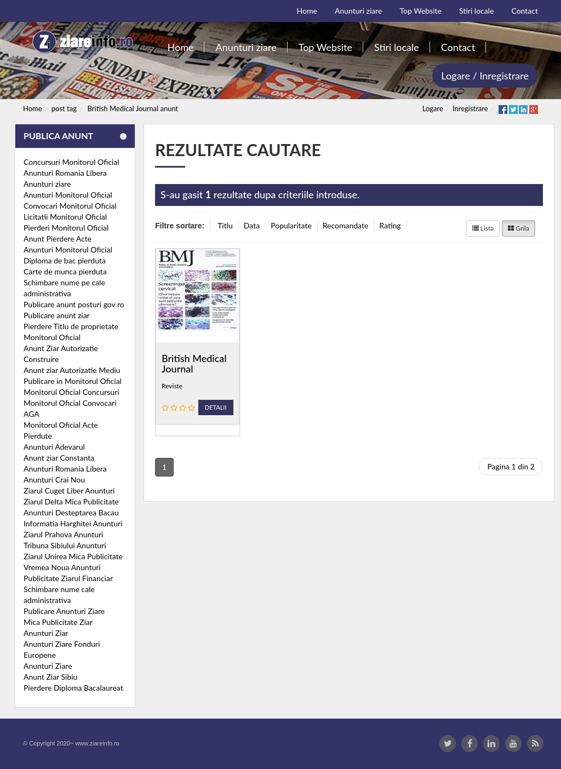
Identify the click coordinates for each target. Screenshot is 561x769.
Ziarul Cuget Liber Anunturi (69, 490)
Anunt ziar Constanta (59, 457)
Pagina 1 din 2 (511, 466)
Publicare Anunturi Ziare (64, 611)
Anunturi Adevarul (54, 446)
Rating (389, 225)
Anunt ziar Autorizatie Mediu (72, 370)
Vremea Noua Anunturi (62, 567)
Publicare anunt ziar (57, 315)
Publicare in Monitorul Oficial (73, 381)
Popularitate (291, 225)
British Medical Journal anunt (133, 108)
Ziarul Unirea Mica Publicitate (73, 556)
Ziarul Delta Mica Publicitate (71, 501)
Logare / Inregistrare (485, 76)
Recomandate (346, 225)
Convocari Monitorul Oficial (70, 205)
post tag (64, 108)
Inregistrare (470, 108)
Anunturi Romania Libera (65, 172)
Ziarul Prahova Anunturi (63, 534)
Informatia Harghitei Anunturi (73, 523)
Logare (432, 108)
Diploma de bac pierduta (65, 260)
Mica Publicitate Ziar (58, 622)
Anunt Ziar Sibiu (50, 676)
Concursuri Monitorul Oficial (71, 162)
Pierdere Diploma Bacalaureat (73, 687)
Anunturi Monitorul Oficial (68, 194)
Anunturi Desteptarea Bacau (71, 512)
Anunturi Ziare (48, 665)
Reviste (172, 386)
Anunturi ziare (47, 183)
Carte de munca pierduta (65, 271)
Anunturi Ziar (46, 633)
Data (252, 225)
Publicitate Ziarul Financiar (68, 578)
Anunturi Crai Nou (54, 479)
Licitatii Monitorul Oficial (65, 216)
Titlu (225, 225)
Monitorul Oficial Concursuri (71, 392)
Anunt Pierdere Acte (57, 238)
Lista (483, 228)
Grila (518, 228)
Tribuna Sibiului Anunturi (65, 545)
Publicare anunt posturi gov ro (74, 304)
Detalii (216, 407)
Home (32, 108)
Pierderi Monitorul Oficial (66, 227)
